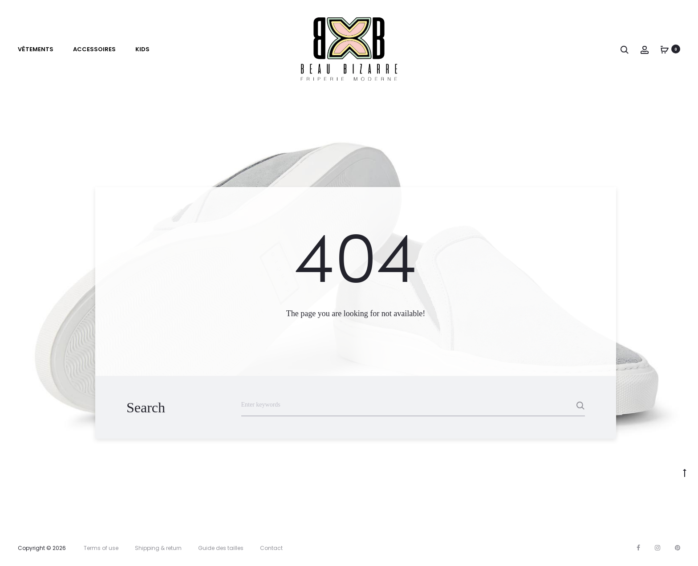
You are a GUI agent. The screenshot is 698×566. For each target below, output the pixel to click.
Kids (142, 49)
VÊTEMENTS (35, 49)
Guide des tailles (220, 548)
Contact (271, 548)
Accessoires (94, 49)
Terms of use (101, 548)
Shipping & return (158, 548)
